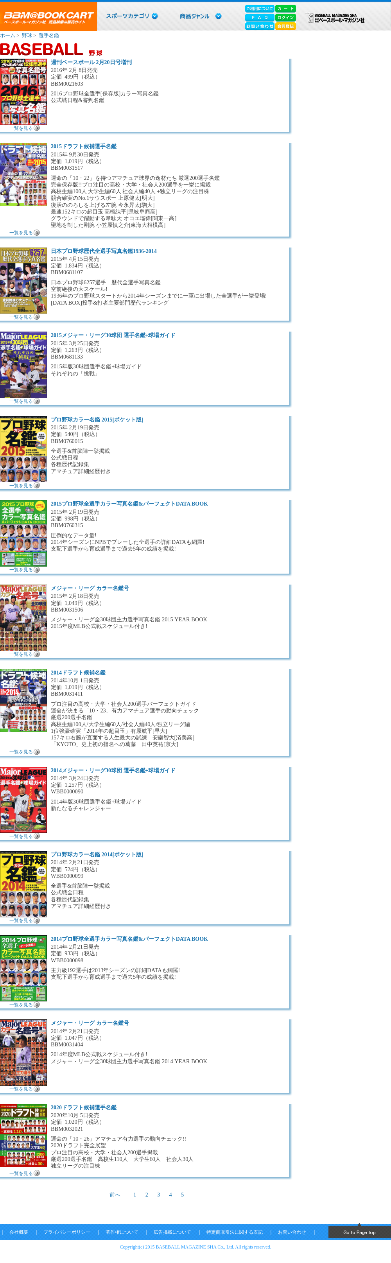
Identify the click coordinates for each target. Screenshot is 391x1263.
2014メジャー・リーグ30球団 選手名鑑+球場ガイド (113, 770)
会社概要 (18, 1232)
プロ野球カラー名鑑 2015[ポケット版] (97, 420)
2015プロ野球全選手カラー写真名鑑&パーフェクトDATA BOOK (129, 504)
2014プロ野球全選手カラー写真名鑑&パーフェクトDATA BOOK (129, 939)
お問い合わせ (292, 1232)
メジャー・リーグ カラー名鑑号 (90, 588)
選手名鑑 (49, 35)
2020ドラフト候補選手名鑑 (84, 1108)
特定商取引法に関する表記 (234, 1232)
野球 (27, 35)
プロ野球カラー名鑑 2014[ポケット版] (97, 855)
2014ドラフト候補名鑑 (78, 673)
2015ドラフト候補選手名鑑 (84, 146)
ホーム (7, 35)
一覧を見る (21, 128)
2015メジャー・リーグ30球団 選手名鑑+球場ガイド (113, 335)
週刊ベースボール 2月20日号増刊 (91, 62)
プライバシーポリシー (66, 1232)
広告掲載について (172, 1232)
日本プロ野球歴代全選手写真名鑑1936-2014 (104, 251)
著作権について (122, 1232)
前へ (114, 1195)
